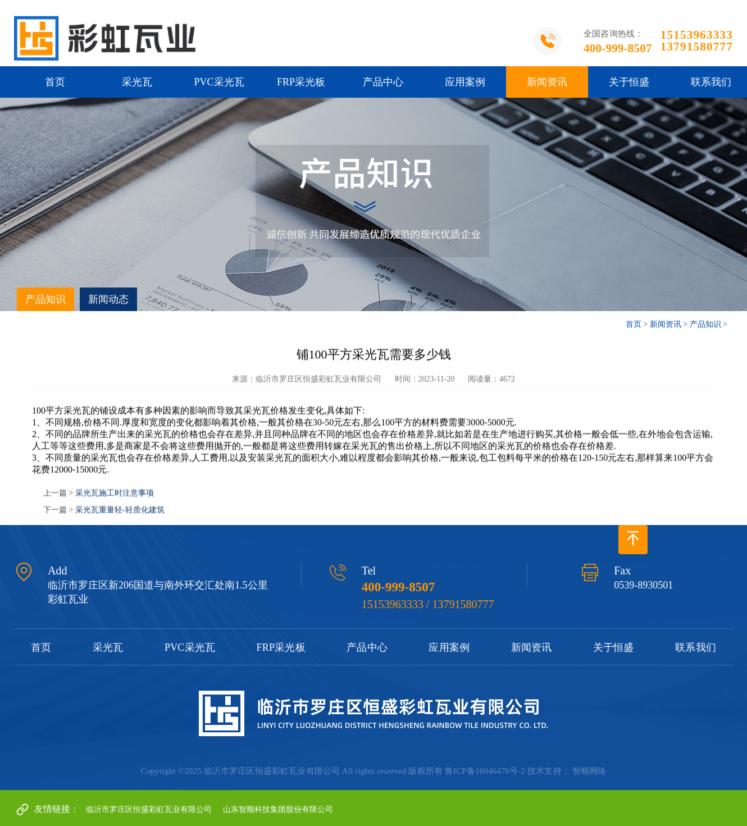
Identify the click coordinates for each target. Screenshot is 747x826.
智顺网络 (589, 770)
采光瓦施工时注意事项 (114, 498)
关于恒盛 (629, 82)
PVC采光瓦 (219, 82)
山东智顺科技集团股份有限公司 (278, 809)
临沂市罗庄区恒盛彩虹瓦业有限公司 (149, 809)
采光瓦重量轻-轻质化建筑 (120, 514)
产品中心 (383, 82)
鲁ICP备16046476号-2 (485, 770)
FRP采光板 (301, 82)
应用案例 (465, 82)
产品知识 (45, 299)
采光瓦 (137, 82)
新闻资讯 (547, 82)
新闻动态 (108, 299)
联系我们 (695, 647)
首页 (55, 82)
